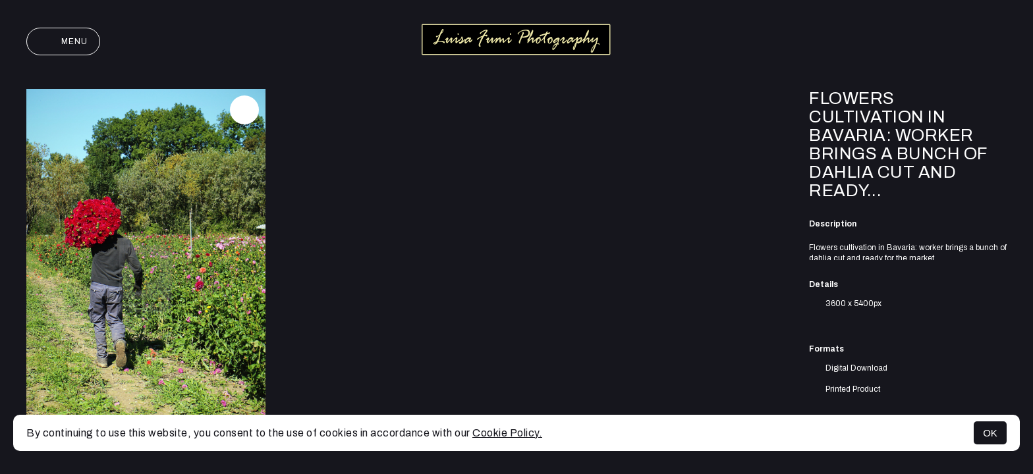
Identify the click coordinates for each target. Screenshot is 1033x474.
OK (990, 432)
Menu (63, 41)
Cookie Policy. (507, 432)
